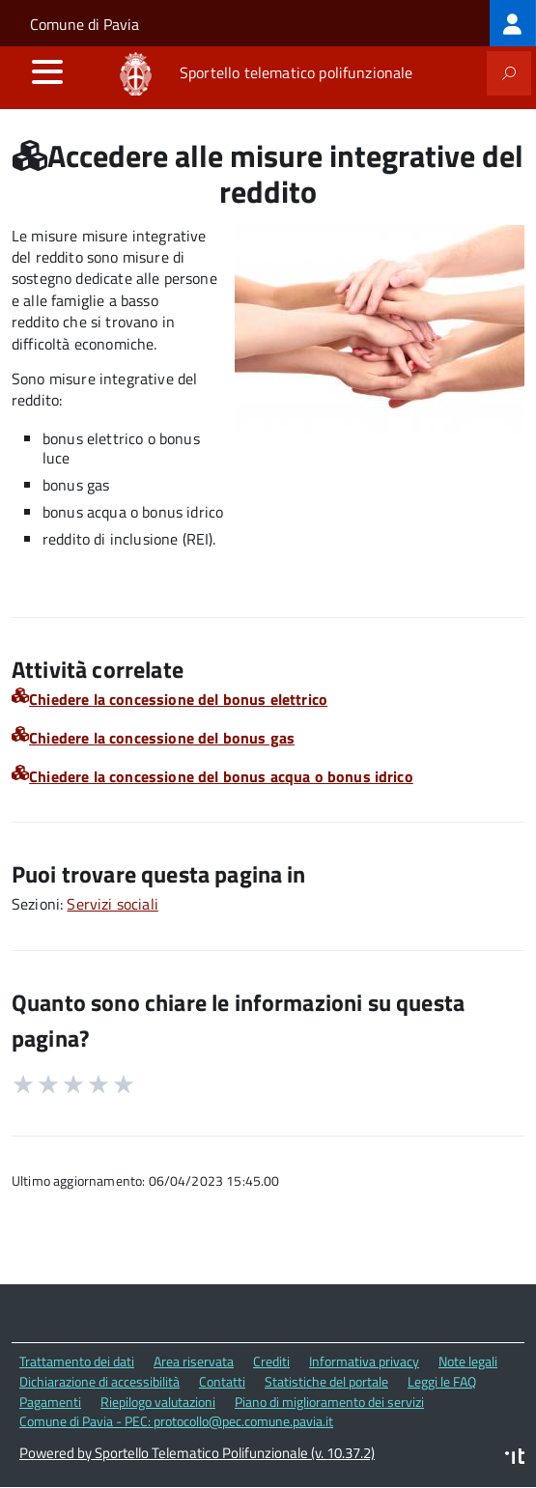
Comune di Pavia (84, 24)
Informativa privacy (364, 1361)
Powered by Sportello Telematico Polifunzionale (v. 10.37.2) (197, 1453)
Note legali (467, 1361)
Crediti (271, 1361)
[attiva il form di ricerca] (509, 73)
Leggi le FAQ (442, 1381)
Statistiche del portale (326, 1381)
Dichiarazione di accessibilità (99, 1381)
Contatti (222, 1381)
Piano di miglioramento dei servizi (329, 1401)
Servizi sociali (112, 903)
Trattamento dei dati (76, 1361)
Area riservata (194, 1361)
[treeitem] (513, 23)
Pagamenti (50, 1401)
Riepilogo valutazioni (157, 1401)
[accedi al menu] (47, 71)
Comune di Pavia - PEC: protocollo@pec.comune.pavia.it (176, 1421)
